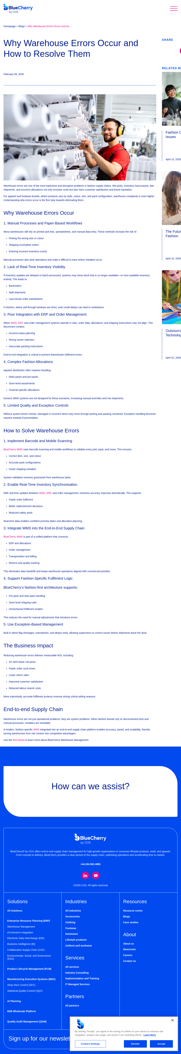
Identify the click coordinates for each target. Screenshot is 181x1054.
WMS (14, 322)
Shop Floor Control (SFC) (21, 985)
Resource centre (133, 910)
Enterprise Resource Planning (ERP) (28, 921)
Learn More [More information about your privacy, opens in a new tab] (150, 1035)
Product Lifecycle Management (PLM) (29, 969)
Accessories (72, 916)
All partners (72, 1005)
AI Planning (14, 1001)
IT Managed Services (77, 984)
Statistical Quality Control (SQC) (25, 991)
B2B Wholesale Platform (21, 1011)
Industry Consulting (77, 972)
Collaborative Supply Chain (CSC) (26, 950)
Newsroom (129, 949)
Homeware (71, 934)
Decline (135, 1043)
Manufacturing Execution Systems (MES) (31, 979)
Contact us (129, 961)
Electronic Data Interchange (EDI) (25, 938)
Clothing (70, 922)
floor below (19, 740)
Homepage (10, 26)
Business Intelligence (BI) (21, 944)
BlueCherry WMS (13, 449)
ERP (20, 322)
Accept (161, 1043)
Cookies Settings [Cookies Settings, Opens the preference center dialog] (90, 1043)
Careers (127, 955)
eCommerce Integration (20, 932)
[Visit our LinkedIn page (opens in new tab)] (85, 875)
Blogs (22, 26)
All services (72, 967)
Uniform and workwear (78, 945)
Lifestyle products (76, 940)
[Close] (172, 1020)
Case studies (130, 922)
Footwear (70, 928)
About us (128, 943)
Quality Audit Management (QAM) (26, 1021)
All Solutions (14, 910)
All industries (73, 910)
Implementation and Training (82, 978)
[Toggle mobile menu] (173, 8)
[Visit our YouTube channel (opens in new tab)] (96, 875)
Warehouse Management (21, 926)
